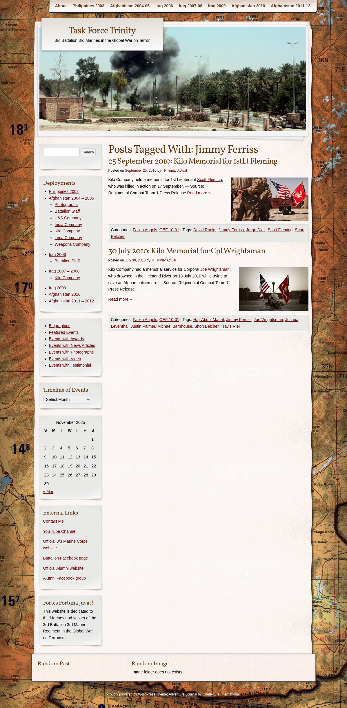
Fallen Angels (145, 229)
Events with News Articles (72, 345)
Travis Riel (230, 326)
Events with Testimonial (70, 365)
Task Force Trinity (102, 31)
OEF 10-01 (169, 229)
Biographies (59, 325)
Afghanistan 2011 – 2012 (71, 301)
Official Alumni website (63, 568)
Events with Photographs (71, 352)
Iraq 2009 (217, 5)
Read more (199, 193)
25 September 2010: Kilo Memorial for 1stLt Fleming (193, 161)
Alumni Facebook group (64, 578)
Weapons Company (72, 244)
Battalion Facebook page (65, 558)
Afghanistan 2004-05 (130, 5)
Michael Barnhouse (174, 326)
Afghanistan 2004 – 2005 (71, 198)
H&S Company (68, 218)
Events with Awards (66, 338)
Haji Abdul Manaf (208, 319)
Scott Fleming (209, 179)
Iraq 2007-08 (190, 5)
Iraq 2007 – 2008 (64, 271)
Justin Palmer (143, 326)
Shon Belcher (206, 326)
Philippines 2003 (88, 5)
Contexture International (221, 694)
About (61, 5)
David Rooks (204, 229)
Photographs (66, 204)
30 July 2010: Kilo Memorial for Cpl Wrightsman (187, 251)
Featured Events (64, 332)
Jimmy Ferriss (231, 229)
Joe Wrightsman (215, 269)
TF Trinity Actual (174, 171)
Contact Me (53, 521)
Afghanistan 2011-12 (290, 5)
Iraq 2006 (164, 5)
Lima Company (68, 237)
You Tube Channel (60, 531)
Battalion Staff (67, 211)
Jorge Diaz (256, 229)
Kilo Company (67, 231)
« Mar (48, 491)
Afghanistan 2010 (248, 5)
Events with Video (65, 358)
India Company (68, 224)
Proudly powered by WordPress (130, 694)
